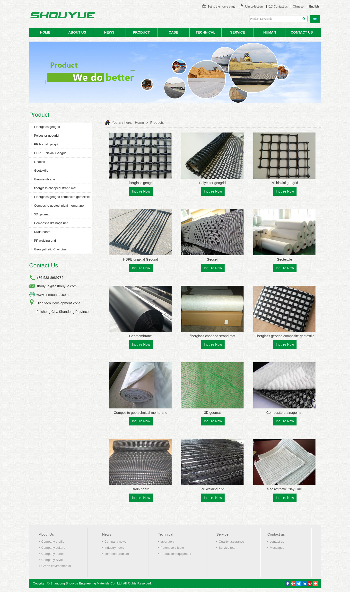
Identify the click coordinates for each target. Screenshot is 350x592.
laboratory (167, 541)
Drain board (42, 232)
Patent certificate (172, 547)
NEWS (109, 32)
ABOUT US (77, 32)
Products (157, 122)
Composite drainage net (51, 223)
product (141, 32)
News (106, 534)
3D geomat (42, 214)
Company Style (52, 560)
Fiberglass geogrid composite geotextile (62, 197)
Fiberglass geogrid (47, 127)
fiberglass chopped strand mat (55, 188)
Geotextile (41, 170)
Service (222, 534)
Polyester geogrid (46, 135)
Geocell (39, 162)
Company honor (52, 554)
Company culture (53, 547)
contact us (302, 32)
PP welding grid (45, 240)
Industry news (114, 547)
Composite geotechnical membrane (59, 205)
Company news (115, 541)
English (314, 6)
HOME (45, 32)
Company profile (52, 541)
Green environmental (56, 566)
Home (139, 122)
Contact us (278, 6)
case (173, 32)
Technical (205, 32)
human (269, 32)
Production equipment (175, 554)
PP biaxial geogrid (47, 144)
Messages (277, 547)
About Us (46, 534)
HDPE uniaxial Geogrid (50, 153)
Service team (228, 547)
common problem (117, 554)
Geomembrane (44, 179)
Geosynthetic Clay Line (50, 249)
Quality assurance (231, 541)
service (237, 32)
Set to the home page (219, 6)
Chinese (298, 6)
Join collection (251, 6)
